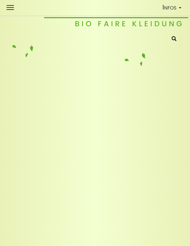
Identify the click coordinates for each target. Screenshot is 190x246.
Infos (173, 9)
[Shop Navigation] (10, 7)
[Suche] (174, 39)
